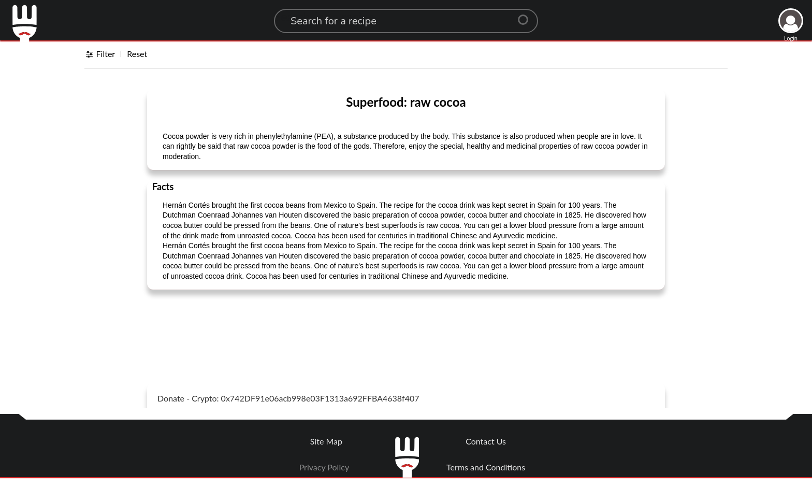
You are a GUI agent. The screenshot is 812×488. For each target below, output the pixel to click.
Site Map (326, 441)
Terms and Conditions (485, 467)
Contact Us (486, 441)
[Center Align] (526, 15)
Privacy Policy (324, 467)
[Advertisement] (406, 323)
